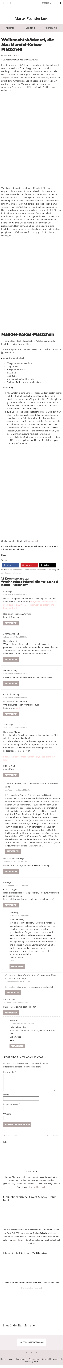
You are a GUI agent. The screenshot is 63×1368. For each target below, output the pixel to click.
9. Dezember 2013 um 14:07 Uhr (15, 674)
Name (6, 1098)
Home (3, 1362)
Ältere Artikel (54, 1139)
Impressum (21, 1362)
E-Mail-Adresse (11, 1107)
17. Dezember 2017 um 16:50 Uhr (15, 862)
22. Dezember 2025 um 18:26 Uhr (22, 1023)
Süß (46, 570)
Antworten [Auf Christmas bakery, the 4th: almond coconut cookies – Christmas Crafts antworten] (13, 992)
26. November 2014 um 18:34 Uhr (17, 790)
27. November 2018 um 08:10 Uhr (15, 885)
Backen (20, 570)
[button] (10, 565)
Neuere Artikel (9, 1139)
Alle (15, 570)
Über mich (31, 28)
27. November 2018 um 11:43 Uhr (21, 916)
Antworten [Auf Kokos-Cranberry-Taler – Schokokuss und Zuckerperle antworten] (13, 851)
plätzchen (7, 573)
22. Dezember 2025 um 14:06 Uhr (15, 1003)
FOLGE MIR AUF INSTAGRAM (31, 1346)
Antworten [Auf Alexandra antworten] (11, 684)
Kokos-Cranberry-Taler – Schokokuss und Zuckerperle (31, 783)
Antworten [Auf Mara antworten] (17, 967)
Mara (12, 1020)
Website (7, 1117)
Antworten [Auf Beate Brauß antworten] (11, 660)
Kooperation (51, 28)
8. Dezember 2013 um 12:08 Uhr (15, 594)
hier (48, 1286)
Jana (5, 591)
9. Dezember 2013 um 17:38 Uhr (15, 698)
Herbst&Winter (30, 570)
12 (17, 55)
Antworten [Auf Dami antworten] (11, 775)
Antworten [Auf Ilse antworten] (11, 905)
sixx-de (16, 1243)
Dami (6, 724)
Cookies (45, 1362)
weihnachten (16, 573)
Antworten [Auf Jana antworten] (11, 623)
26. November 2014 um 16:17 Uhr (15, 728)
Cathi (18, 708)
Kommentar (9, 1072)
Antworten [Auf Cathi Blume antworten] (11, 714)
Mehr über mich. (38, 1190)
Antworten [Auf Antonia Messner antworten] (11, 872)
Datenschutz (34, 1362)
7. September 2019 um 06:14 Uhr (17, 982)
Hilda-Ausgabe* (33, 541)
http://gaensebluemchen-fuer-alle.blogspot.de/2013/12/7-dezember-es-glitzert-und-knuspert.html (31, 605)
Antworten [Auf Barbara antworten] (11, 1013)
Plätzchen (40, 570)
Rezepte (10, 28)
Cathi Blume (9, 694)
